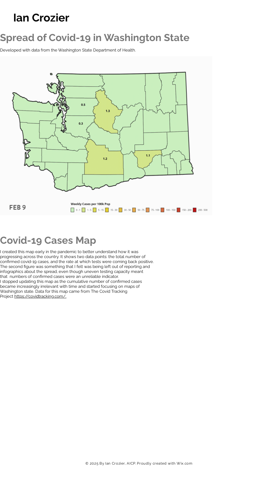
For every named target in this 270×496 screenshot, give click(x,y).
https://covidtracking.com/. (40, 296)
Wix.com (185, 463)
